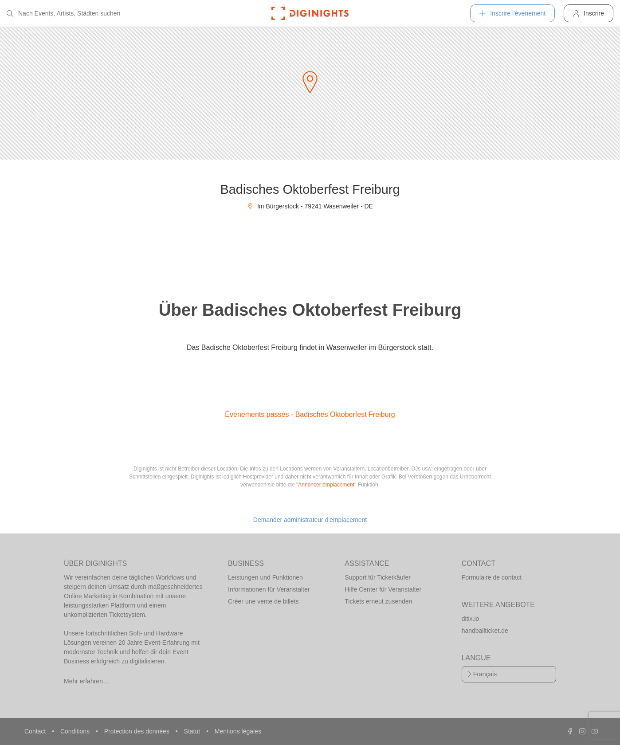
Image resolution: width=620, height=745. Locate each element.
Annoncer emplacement (326, 485)
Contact (35, 731)
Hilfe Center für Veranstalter (383, 589)
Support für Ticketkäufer (378, 577)
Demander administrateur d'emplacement (310, 519)
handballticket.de (485, 630)
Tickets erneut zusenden (378, 601)
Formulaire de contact (492, 577)
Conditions (75, 731)
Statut (193, 731)
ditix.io (470, 618)
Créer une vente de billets (263, 601)
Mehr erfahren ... (87, 681)
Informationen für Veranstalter (269, 589)
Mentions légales (238, 731)
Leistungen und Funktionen (265, 577)
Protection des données (137, 731)
